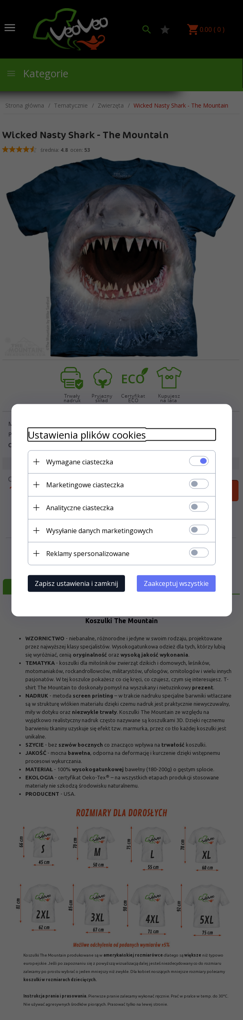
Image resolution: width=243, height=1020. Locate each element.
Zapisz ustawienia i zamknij (76, 583)
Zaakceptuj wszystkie (176, 583)
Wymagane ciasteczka (79, 461)
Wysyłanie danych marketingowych (99, 530)
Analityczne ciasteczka (80, 507)
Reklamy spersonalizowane (87, 553)
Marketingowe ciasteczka (85, 484)
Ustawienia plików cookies (87, 434)
